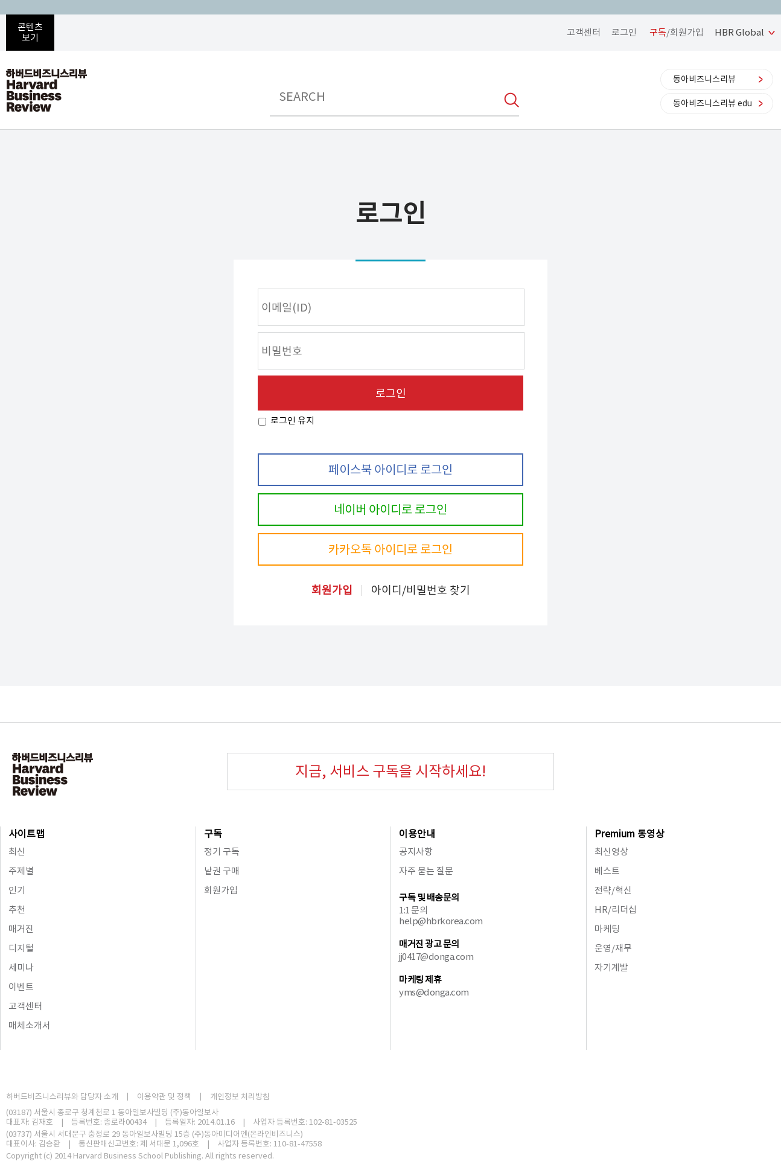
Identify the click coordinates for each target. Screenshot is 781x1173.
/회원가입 (676, 32)
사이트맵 (26, 834)
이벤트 (21, 986)
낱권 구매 (222, 871)
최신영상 (611, 851)
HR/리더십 (616, 909)
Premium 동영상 (630, 834)
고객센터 (584, 32)
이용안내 (417, 834)
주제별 (21, 871)
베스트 (607, 871)
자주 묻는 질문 (426, 871)
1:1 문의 (413, 910)
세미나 (21, 967)
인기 (16, 890)
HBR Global (739, 32)
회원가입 (331, 590)
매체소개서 (29, 1025)
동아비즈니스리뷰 (704, 79)
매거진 (21, 929)
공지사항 (416, 851)
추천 (16, 909)
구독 (213, 834)
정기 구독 (222, 851)
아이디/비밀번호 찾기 (420, 590)
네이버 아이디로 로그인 (390, 509)
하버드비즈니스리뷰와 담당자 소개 (62, 1097)
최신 (16, 851)
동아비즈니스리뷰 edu (712, 103)
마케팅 (607, 929)
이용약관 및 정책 (164, 1097)
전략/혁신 (613, 890)
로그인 (624, 32)
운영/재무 (613, 948)
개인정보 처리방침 (240, 1097)
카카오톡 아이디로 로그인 (390, 549)
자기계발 (611, 967)
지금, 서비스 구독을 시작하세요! (390, 771)
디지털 (21, 948)
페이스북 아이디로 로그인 (390, 470)
